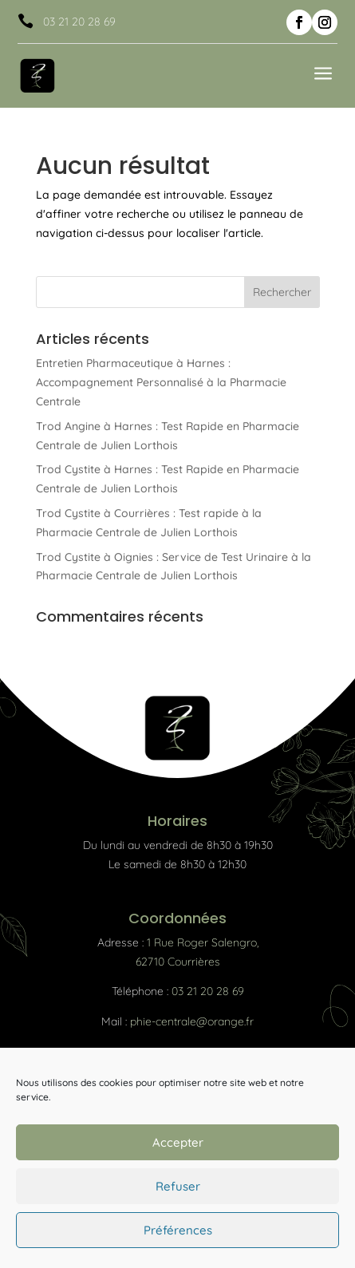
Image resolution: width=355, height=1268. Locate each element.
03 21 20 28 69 (79, 21)
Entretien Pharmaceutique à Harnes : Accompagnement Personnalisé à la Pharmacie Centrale (161, 382)
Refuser (178, 1186)
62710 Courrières (178, 961)
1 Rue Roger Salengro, (202, 942)
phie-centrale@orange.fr (192, 1021)
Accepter (177, 1142)
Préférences (178, 1230)
